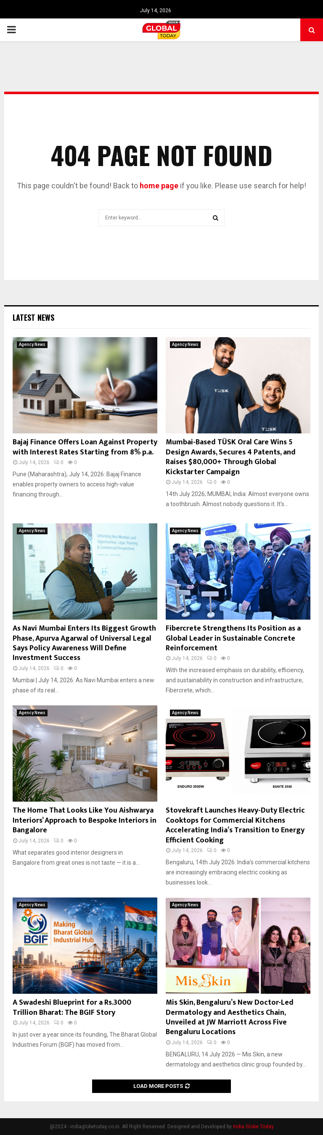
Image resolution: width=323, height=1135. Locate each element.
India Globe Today (253, 1127)
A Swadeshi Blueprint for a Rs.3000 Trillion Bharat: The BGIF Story (72, 1007)
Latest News (33, 317)
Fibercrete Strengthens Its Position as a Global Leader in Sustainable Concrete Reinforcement (233, 638)
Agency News (32, 344)
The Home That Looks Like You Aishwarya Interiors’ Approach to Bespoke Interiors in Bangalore (84, 820)
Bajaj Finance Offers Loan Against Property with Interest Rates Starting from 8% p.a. (85, 447)
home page (159, 185)
